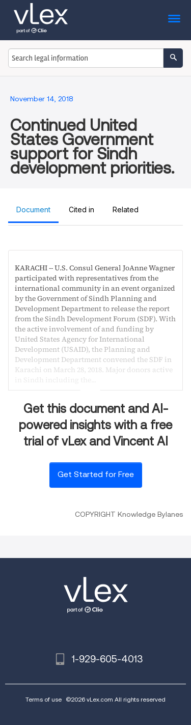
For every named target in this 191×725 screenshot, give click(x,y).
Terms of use (43, 699)
